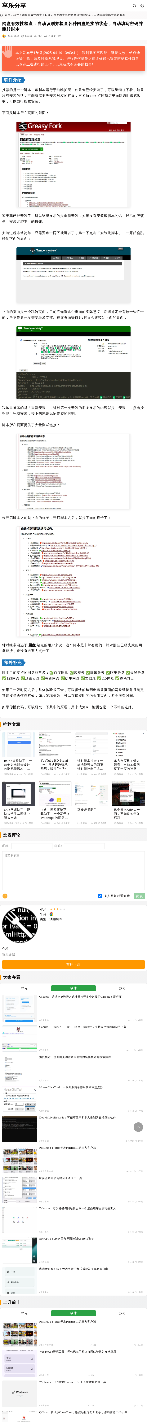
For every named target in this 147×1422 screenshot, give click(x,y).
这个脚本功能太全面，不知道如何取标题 (127, 813)
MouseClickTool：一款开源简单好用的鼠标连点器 (120, 1025)
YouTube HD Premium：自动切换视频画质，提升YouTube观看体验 (55, 764)
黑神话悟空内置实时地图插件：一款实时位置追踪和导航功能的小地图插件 (119, 1147)
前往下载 (73, 973)
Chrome (89, 96)
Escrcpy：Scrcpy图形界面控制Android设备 (45, 1075)
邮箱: (58, 845)
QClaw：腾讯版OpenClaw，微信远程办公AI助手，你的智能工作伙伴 (119, 1131)
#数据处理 (100, 1122)
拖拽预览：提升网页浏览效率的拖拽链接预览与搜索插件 (45, 1025)
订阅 (73, 1231)
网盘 (32, 645)
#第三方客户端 (102, 1050)
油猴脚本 (56, 926)
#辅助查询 (26, 1066)
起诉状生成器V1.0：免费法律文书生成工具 (45, 1164)
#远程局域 (26, 1083)
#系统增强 (100, 1033)
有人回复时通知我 (117, 903)
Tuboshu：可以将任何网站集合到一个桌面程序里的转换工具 (119, 1058)
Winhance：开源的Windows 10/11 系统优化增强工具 (44, 1131)
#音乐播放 (100, 1083)
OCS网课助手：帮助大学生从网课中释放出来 (17, 813)
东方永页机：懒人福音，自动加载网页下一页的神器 (127, 764)
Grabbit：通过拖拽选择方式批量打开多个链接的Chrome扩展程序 (44, 1008)
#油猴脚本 (9, 774)
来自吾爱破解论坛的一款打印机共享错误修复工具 (119, 1164)
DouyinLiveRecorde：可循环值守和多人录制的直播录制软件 (45, 1042)
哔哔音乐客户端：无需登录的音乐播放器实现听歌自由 (119, 1075)
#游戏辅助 (100, 1156)
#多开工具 (100, 1066)
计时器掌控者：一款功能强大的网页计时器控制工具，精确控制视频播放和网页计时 (90, 765)
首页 (5, 15)
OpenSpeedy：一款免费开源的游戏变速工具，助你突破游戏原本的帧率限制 (45, 1181)
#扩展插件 (26, 1016)
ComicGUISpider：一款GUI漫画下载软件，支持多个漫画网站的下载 (118, 1008)
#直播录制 (26, 1050)
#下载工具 (100, 1016)
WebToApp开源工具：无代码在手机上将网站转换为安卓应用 (119, 1114)
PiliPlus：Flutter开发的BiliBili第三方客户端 (119, 1042)
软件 (16, 15)
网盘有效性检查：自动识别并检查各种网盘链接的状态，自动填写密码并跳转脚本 (73, 15)
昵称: (6, 845)
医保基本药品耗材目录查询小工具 (42, 1056)
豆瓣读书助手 (87, 809)
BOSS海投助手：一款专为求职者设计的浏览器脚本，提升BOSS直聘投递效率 (18, 765)
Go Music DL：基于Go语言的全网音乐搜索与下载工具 (46, 1147)
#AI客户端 (100, 1139)
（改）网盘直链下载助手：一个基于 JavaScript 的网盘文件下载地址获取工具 (55, 814)
